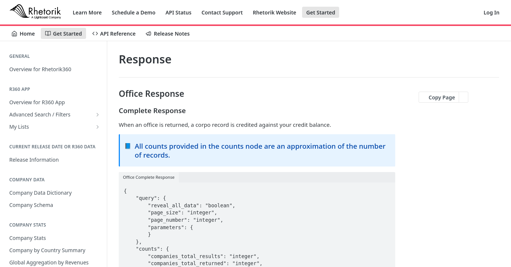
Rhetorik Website (274, 12)
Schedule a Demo (133, 12)
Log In (491, 12)
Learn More (87, 12)
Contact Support (222, 12)
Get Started (320, 12)
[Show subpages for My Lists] (98, 127)
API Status (178, 12)
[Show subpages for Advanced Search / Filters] (98, 115)
